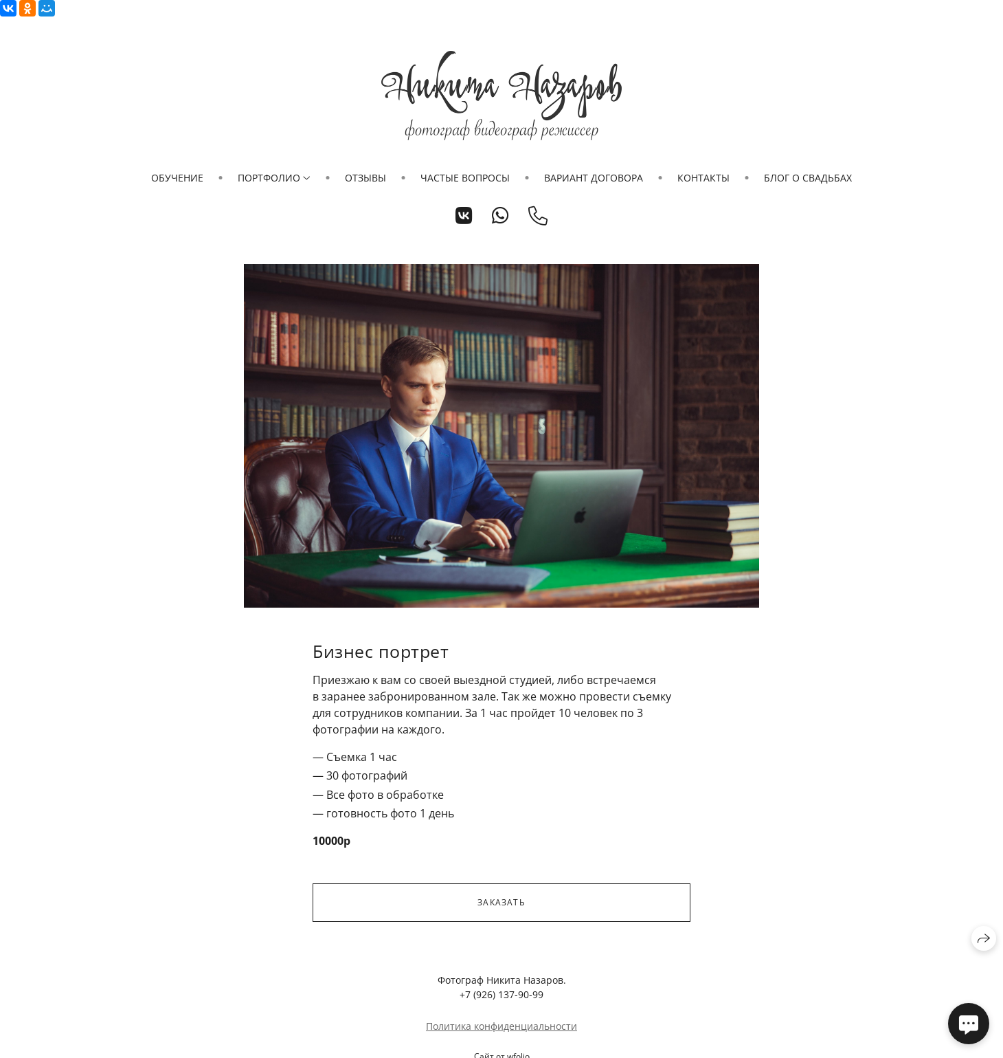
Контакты (703, 177)
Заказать (501, 902)
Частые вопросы (465, 177)
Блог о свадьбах (808, 177)
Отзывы (365, 177)
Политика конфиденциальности (501, 1026)
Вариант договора (593, 177)
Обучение (177, 177)
